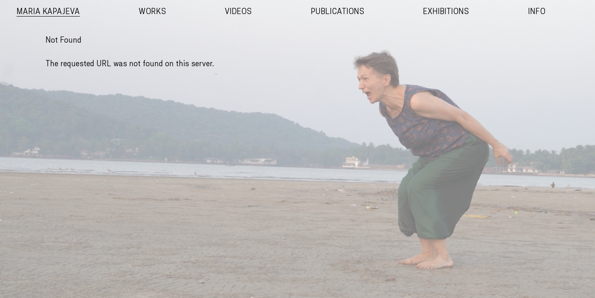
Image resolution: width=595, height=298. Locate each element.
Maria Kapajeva (48, 12)
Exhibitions (446, 12)
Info (536, 12)
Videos (238, 12)
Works (152, 12)
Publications (338, 12)
